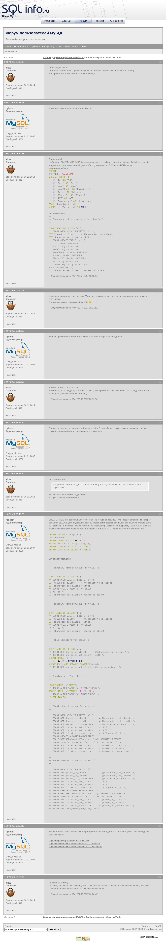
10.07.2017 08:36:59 (14, 290)
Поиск (60, 46)
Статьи (66, 20)
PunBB (158, 926)
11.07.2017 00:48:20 (14, 514)
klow (8, 67)
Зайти (83, 46)
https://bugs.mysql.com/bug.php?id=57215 (69, 840)
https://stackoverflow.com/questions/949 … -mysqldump (75, 846)
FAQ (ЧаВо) (48, 46)
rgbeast (10, 108)
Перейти (32, 928)
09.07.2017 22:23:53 (14, 102)
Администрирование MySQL (68, 57)
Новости (49, 20)
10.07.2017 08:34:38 (14, 153)
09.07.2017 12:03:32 (14, 62)
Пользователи (21, 46)
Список (8, 46)
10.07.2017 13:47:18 (14, 331)
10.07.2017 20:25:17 (14, 382)
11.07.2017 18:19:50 (14, 877)
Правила (35, 46)
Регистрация (71, 46)
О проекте (116, 20)
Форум (83, 20)
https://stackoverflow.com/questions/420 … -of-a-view (74, 843)
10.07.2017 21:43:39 (14, 473)
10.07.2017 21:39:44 (14, 422)
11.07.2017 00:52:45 (14, 826)
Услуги (100, 20)
